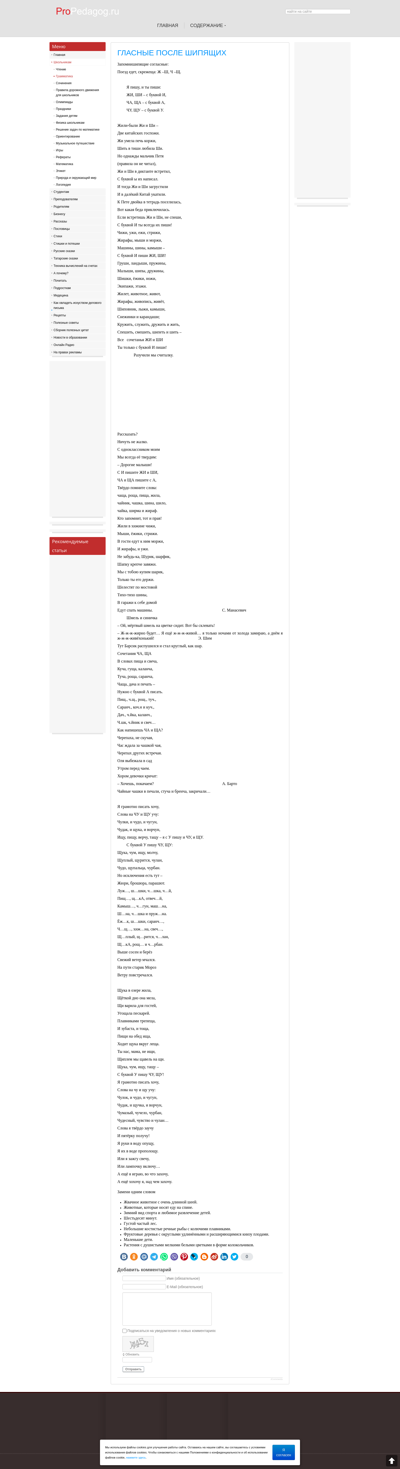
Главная (59, 55)
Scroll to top (391, 1460)
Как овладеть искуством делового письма (78, 305)
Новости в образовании (70, 337)
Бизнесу (59, 214)
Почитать (60, 280)
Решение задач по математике (77, 129)
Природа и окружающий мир (76, 178)
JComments (276, 1379)
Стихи (58, 236)
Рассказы (60, 221)
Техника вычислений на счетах (75, 266)
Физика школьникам (70, 123)
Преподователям (66, 199)
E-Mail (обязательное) (185, 1287)
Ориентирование (68, 136)
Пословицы (62, 229)
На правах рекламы (68, 352)
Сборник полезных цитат (71, 330)
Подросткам (62, 288)
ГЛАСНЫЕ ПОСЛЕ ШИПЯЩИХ (171, 52)
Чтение (61, 69)
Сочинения (63, 83)
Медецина (61, 295)
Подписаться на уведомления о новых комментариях (171, 1331)
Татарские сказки (66, 258)
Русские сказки (64, 251)
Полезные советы (66, 323)
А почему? (61, 273)
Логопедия (63, 184)
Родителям (61, 206)
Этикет (61, 171)
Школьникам (62, 62)
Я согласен (283, 1452)
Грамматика (64, 76)
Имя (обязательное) (183, 1278)
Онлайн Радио (64, 345)
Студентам (61, 192)
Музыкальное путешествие (75, 143)
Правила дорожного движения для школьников (77, 92)
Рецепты (60, 315)
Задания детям (66, 116)
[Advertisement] (200, 396)
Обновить (132, 1354)
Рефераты (63, 157)
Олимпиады (64, 102)
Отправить (133, 1369)
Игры (59, 150)
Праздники (63, 109)
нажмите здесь (136, 1457)
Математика (64, 164)
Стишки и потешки (67, 243)
